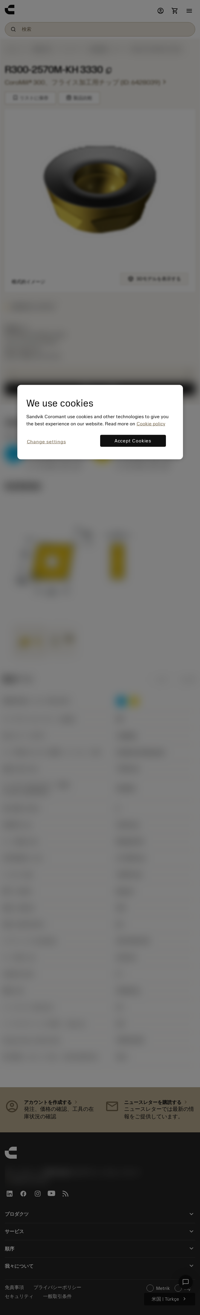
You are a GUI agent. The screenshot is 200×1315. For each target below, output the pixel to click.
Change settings (46, 442)
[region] (100, 422)
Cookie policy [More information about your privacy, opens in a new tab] (151, 424)
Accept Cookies (132, 441)
